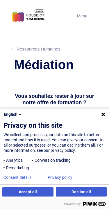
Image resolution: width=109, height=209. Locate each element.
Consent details (17, 177)
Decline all (81, 192)
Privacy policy (60, 177)
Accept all (28, 192)
